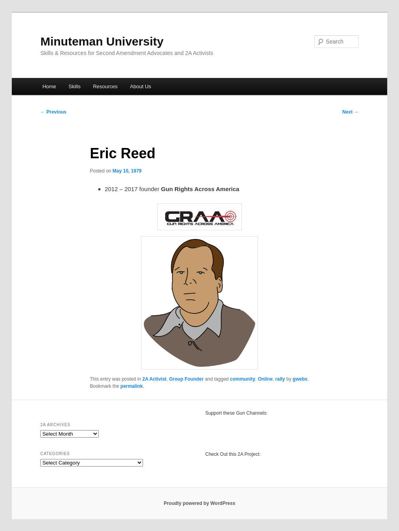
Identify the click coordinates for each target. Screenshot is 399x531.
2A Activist (154, 379)
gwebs (300, 379)
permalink (131, 386)
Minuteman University (102, 41)
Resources (105, 86)
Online (265, 379)
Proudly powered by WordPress (199, 503)
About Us (140, 86)
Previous (53, 112)
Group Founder (186, 379)
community (242, 379)
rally (280, 379)
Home (49, 86)
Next (350, 112)
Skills (75, 86)
